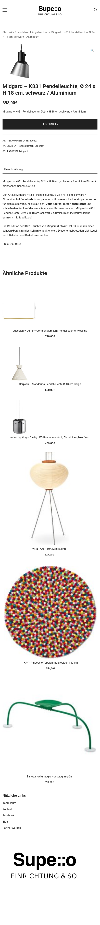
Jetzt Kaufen (50, 124)
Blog (5, 821)
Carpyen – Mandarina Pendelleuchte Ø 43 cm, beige (50, 384)
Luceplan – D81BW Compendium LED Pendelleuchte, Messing (50, 330)
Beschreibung (13, 169)
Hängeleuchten (39, 32)
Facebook (8, 815)
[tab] (50, 169)
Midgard (23, 151)
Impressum (9, 803)
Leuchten (22, 32)
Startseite (8, 32)
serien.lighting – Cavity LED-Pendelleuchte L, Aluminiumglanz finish (50, 437)
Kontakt (7, 809)
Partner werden (12, 828)
